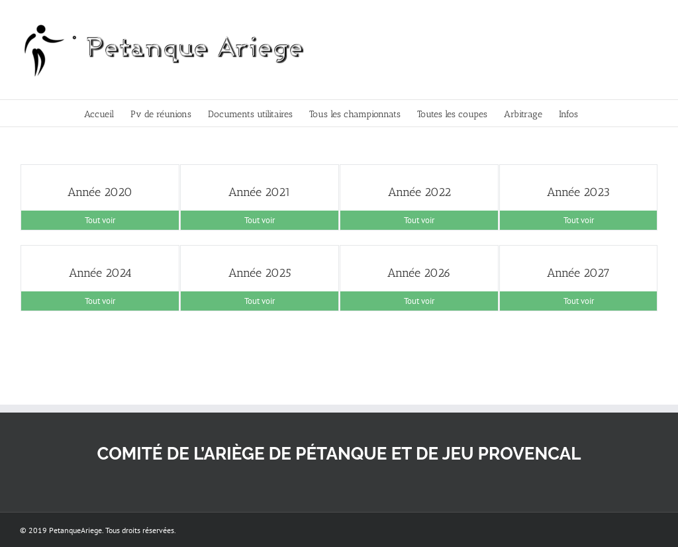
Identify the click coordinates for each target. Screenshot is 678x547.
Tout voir (100, 220)
